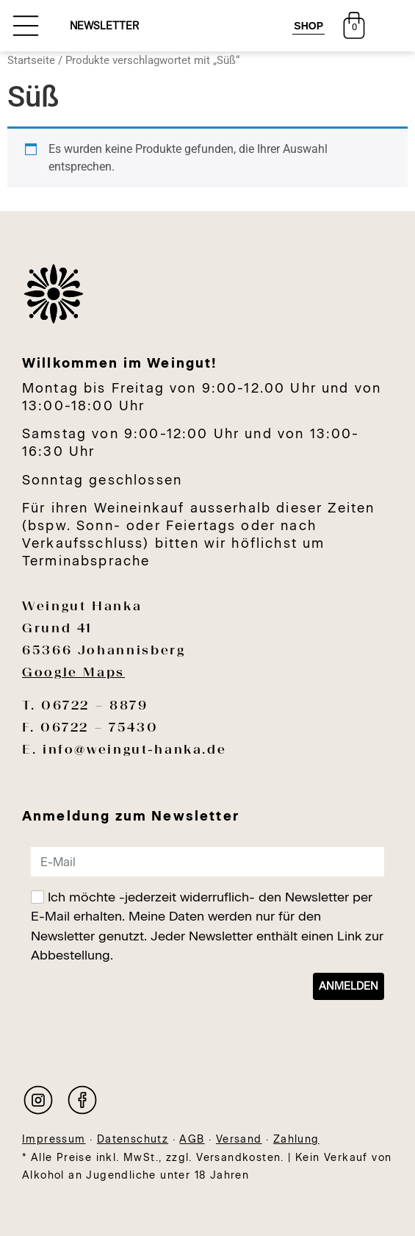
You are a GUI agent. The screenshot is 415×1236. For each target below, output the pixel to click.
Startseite (31, 60)
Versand (239, 1139)
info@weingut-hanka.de (134, 749)
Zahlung (296, 1139)
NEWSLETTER (104, 26)
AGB (191, 1139)
